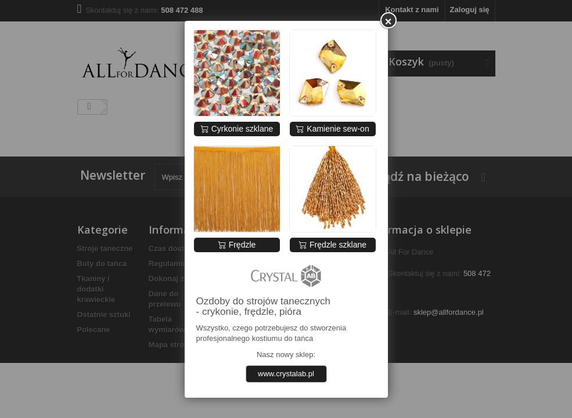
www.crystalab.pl (286, 373)
